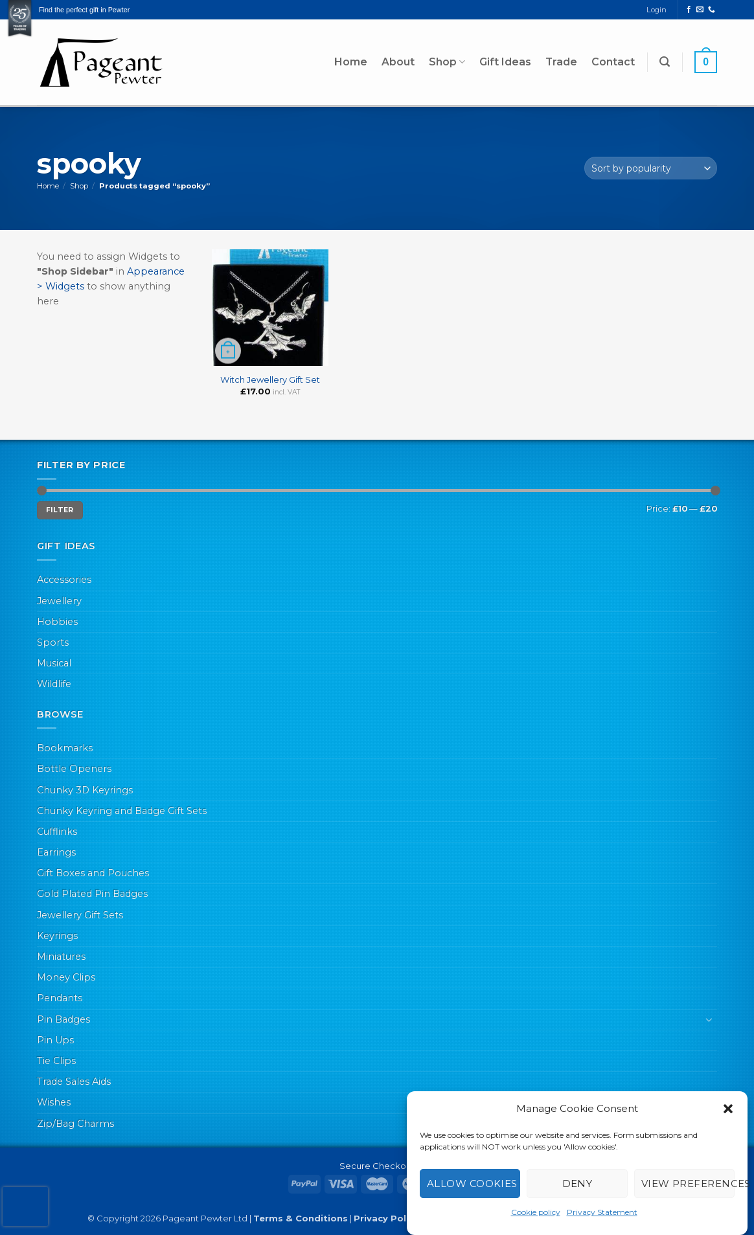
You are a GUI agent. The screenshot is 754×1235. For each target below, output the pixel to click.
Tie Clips (56, 1061)
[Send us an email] (699, 10)
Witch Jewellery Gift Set (270, 379)
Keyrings (57, 936)
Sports (53, 642)
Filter (60, 510)
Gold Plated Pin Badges (92, 894)
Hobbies (57, 622)
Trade (561, 62)
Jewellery (59, 601)
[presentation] (25, 1206)
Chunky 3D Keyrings (85, 790)
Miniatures (61, 956)
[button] (728, 1108)
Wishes (54, 1102)
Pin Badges (63, 1019)
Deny (577, 1183)
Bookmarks (65, 748)
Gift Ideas (505, 62)
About (398, 62)
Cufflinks (57, 831)
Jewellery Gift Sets (80, 915)
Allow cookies (472, 1183)
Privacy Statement (602, 1212)
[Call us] (711, 10)
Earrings (56, 852)
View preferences (688, 1183)
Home (350, 62)
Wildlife (54, 684)
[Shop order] (650, 168)
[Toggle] (709, 1019)
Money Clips (66, 977)
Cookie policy (535, 1212)
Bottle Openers (74, 769)
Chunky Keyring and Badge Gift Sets (122, 811)
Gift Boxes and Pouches (93, 873)
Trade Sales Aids (74, 1081)
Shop (447, 62)
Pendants (59, 998)
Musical (54, 663)
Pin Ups (55, 1040)
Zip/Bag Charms (75, 1123)
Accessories (64, 579)
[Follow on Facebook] (688, 10)
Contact (613, 62)
